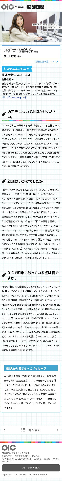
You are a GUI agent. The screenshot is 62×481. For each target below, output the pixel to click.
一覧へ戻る (33, 430)
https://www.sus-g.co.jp (14, 97)
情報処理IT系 (46, 61)
